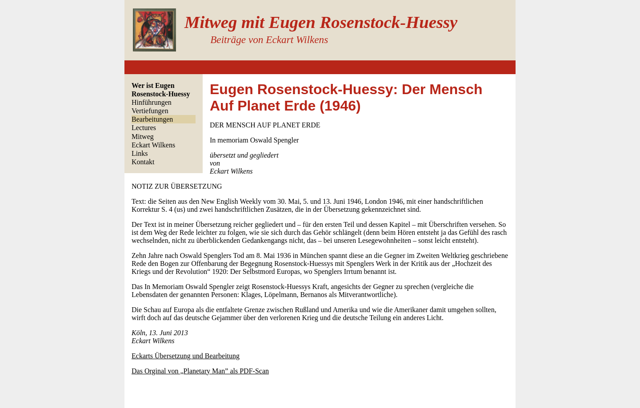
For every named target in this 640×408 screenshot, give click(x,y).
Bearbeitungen (152, 119)
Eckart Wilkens (153, 145)
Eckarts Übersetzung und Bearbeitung (186, 356)
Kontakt (143, 162)
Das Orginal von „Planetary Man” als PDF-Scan (200, 371)
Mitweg (143, 136)
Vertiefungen (150, 111)
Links (140, 153)
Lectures (144, 127)
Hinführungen (152, 102)
